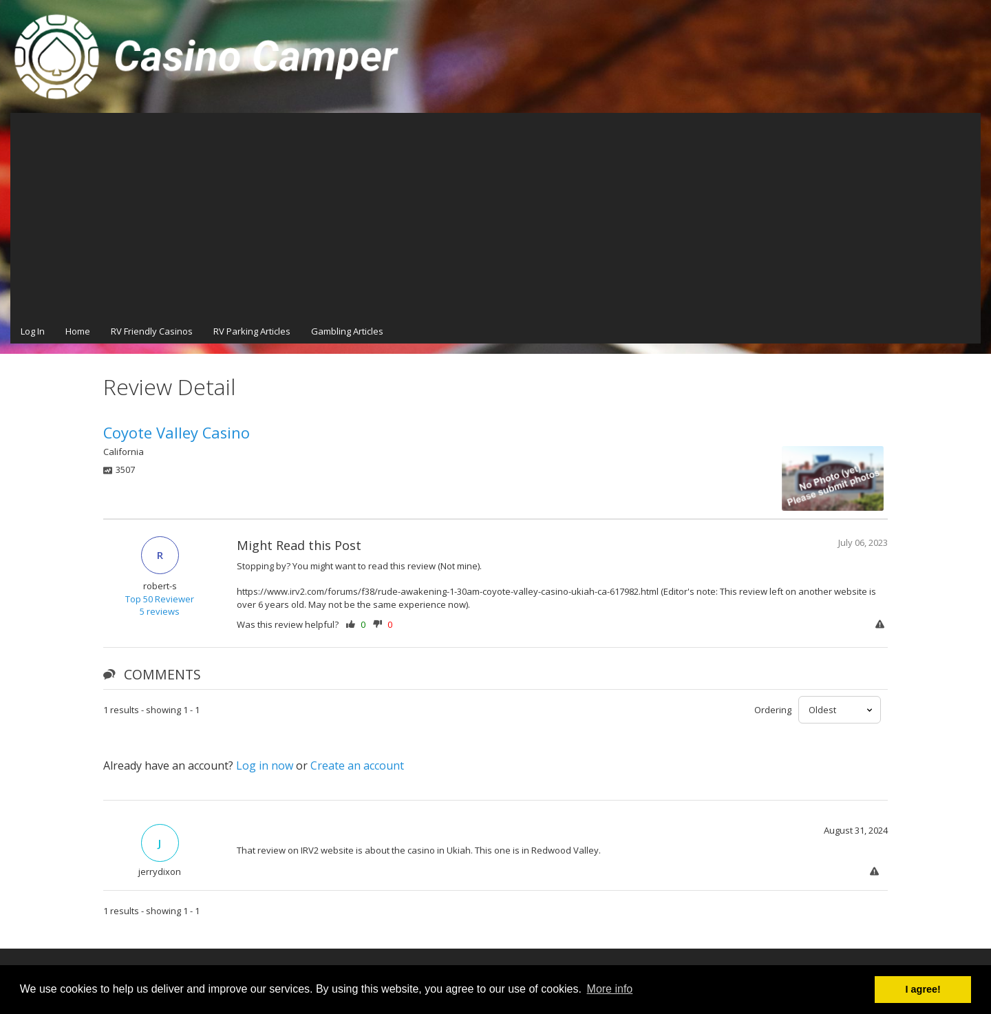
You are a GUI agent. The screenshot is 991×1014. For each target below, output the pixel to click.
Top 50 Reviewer (159, 599)
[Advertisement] (495, 216)
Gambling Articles (347, 331)
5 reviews (160, 611)
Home (77, 331)
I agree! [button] (923, 989)
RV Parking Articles (251, 331)
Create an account (357, 765)
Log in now (264, 765)
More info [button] (610, 989)
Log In (33, 331)
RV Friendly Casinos (152, 331)
